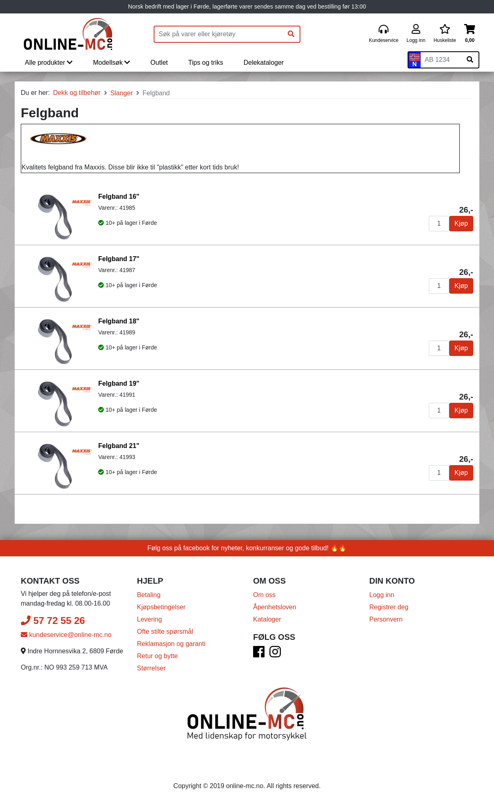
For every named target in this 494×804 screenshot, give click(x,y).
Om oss (264, 594)
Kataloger (267, 619)
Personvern (386, 619)
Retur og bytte (157, 655)
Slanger (121, 93)
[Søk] (291, 34)
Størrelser (151, 668)
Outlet (159, 62)
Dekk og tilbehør (77, 92)
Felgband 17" (118, 258)
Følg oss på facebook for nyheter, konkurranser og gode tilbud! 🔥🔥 (247, 548)
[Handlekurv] (469, 34)
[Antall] (439, 223)
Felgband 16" (118, 196)
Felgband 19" (118, 383)
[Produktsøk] (218, 34)
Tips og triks (205, 62)
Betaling (149, 594)
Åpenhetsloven (274, 607)
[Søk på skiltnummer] (470, 60)
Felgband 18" (118, 321)
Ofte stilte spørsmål (165, 631)
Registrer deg (388, 607)
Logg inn (381, 594)
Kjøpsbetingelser (161, 607)
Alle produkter (49, 62)
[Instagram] (275, 654)
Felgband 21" (118, 445)
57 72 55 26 (53, 620)
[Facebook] (259, 654)
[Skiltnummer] (441, 60)
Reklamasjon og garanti (171, 643)
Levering (149, 619)
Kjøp (461, 223)
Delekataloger (263, 62)
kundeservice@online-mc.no (66, 634)
